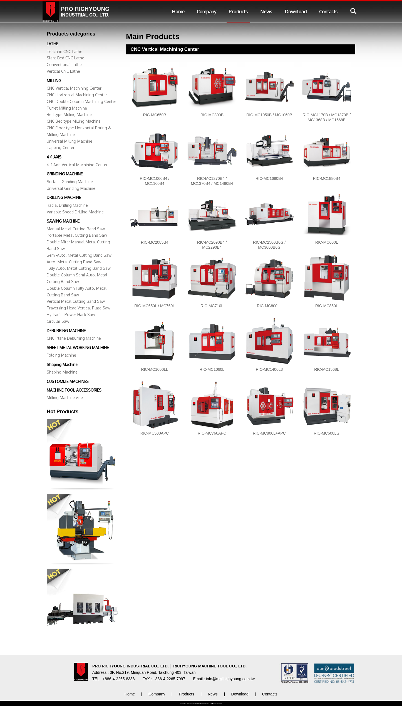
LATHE (52, 43)
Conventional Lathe (64, 64)
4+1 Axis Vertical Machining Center (77, 164)
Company (206, 11)
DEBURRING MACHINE (66, 330)
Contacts (328, 11)
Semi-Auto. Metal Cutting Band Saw (79, 255)
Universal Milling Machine (69, 141)
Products (238, 11)
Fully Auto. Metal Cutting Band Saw (79, 268)
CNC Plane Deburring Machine (74, 338)
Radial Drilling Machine (67, 205)
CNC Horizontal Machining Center (77, 94)
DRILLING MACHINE (64, 197)
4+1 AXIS (54, 157)
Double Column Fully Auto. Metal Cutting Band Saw (76, 291)
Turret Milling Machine (67, 108)
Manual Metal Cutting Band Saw (76, 228)
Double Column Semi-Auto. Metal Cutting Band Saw (77, 278)
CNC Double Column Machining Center (81, 101)
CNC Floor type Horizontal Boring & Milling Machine (79, 131)
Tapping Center (61, 147)
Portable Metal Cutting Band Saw (77, 235)
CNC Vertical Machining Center (74, 88)
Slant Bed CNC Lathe (65, 58)
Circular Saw (58, 321)
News (266, 11)
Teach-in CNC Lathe (64, 51)
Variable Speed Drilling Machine (75, 212)
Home (178, 11)
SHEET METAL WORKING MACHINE (78, 347)
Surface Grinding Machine (70, 181)
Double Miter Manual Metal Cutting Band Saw (78, 245)
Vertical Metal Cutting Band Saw (76, 301)
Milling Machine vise (65, 397)
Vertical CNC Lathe (63, 71)
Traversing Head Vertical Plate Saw (78, 308)
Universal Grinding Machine (71, 188)
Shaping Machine (62, 364)
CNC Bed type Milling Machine (74, 121)
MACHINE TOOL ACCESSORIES (74, 390)
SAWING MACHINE (63, 221)
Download (296, 11)
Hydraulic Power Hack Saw (71, 314)
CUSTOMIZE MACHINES (68, 381)
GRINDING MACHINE (65, 174)
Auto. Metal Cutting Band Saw (74, 261)
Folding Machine (61, 355)
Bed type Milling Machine (69, 114)
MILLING (54, 80)
